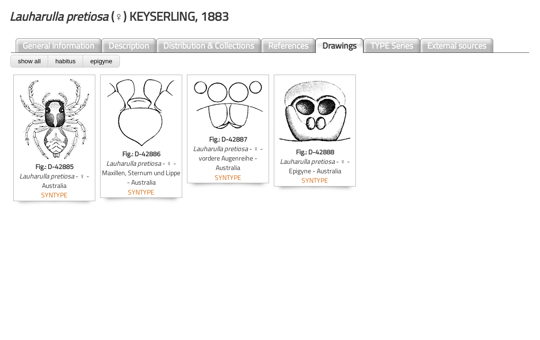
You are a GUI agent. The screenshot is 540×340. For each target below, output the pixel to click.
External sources (456, 45)
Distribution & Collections (208, 45)
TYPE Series (392, 45)
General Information (58, 45)
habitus (65, 61)
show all (29, 61)
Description (129, 45)
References (288, 45)
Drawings (339, 45)
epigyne (101, 61)
